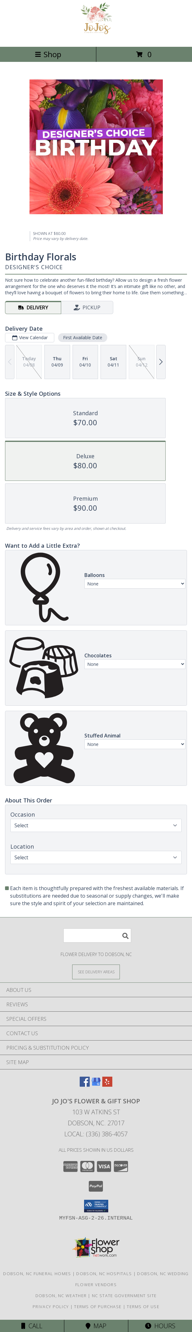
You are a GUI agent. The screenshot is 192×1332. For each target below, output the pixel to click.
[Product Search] (97, 935)
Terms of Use (143, 1306)
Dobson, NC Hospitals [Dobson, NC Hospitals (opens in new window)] (104, 1273)
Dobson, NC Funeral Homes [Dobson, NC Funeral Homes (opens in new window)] (37, 1273)
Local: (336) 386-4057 (96, 1134)
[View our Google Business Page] (96, 1084)
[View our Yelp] (107, 1084)
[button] (96, 1206)
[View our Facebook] (85, 1084)
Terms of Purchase (97, 1306)
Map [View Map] (96, 1326)
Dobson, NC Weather (61, 1295)
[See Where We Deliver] (96, 972)
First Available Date (82, 337)
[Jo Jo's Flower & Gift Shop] (96, 38)
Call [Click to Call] (31, 1326)
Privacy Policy (51, 1306)
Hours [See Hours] (160, 1326)
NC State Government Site (124, 1295)
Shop (48, 54)
